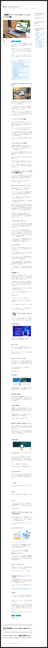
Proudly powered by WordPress (15, 643)
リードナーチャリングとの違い (18, 63)
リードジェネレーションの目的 (18, 64)
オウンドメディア (16, 69)
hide (21, 60)
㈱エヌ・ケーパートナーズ (11, 7)
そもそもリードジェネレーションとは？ (18, 62)
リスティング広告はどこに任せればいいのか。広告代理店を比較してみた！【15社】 (40, 46)
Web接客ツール (16, 70)
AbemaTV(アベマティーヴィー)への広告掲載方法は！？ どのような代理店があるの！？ (40, 33)
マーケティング (5, 45)
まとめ (13, 79)
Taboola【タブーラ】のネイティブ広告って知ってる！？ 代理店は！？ (40, 35)
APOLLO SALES (16, 73)
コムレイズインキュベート (17, 78)
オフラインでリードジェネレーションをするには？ (20, 76)
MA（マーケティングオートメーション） (20, 67)
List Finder (15, 74)
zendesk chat (15, 75)
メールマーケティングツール (18, 68)
